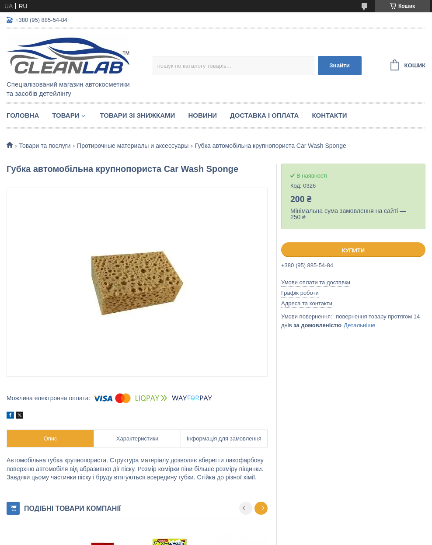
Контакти (329, 115)
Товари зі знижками (137, 115)
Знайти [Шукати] (339, 65)
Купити (353, 250)
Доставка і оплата (264, 115)
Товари (65, 115)
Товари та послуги (44, 145)
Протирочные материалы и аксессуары (132, 145)
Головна (23, 115)
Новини (202, 115)
